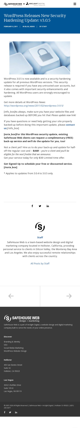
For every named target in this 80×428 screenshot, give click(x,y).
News (32, 26)
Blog (27, 26)
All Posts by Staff (40, 263)
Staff (44, 26)
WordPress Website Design (15, 351)
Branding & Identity (12, 341)
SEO (5, 345)
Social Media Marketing (13, 348)
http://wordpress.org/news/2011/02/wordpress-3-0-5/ (34, 105)
